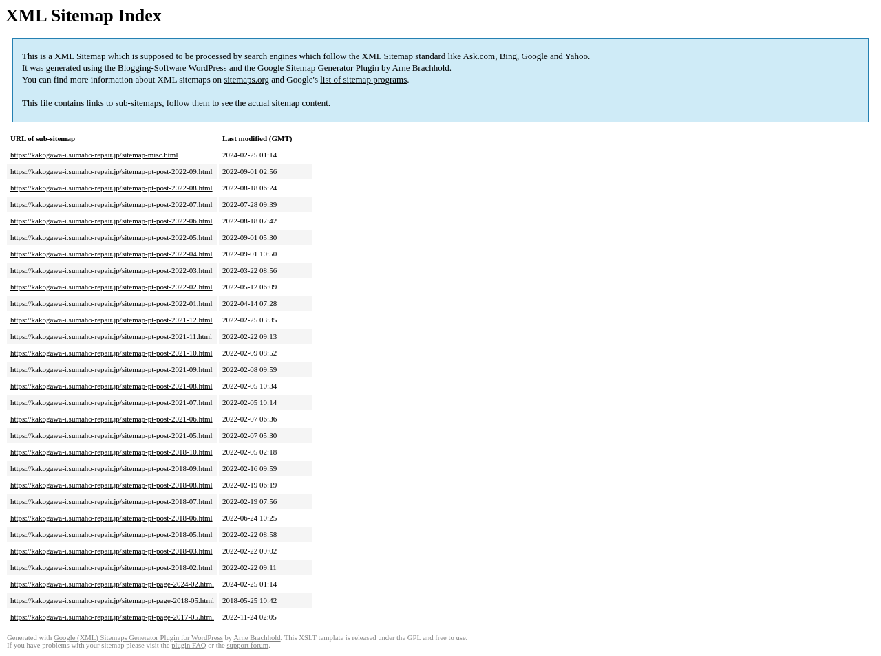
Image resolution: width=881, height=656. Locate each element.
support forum (247, 645)
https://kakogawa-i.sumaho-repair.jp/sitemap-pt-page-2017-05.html (112, 617)
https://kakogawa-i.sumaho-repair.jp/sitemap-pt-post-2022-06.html (111, 221)
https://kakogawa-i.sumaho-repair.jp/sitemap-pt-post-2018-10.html (111, 452)
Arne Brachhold (420, 68)
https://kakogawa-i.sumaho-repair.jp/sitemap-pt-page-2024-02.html (112, 584)
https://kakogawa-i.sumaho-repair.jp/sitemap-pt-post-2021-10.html (111, 353)
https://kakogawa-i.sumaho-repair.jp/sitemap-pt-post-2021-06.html (111, 419)
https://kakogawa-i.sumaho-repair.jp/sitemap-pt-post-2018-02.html (111, 567)
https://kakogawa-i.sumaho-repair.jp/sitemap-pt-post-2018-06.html (111, 518)
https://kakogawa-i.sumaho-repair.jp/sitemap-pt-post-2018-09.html (111, 468)
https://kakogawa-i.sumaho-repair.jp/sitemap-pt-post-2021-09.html (111, 369)
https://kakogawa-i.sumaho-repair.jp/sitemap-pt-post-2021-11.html (111, 336)
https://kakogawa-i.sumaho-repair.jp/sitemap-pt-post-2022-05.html (111, 237)
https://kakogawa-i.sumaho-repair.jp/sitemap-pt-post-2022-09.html (111, 171)
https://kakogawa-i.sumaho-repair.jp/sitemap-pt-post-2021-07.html (111, 402)
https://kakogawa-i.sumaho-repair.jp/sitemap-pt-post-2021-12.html (111, 320)
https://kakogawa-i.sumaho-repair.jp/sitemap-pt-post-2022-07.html (111, 204)
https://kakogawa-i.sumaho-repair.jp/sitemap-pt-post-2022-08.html (111, 188)
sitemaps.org (246, 79)
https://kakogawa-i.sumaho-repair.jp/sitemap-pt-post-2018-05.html (111, 534)
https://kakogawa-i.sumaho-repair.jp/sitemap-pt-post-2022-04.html (111, 254)
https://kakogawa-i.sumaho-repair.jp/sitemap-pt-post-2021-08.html (111, 386)
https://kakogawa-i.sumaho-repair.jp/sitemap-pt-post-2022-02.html (111, 287)
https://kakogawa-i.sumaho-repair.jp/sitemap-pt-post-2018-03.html (111, 551)
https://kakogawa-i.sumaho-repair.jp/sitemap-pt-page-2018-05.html (112, 600)
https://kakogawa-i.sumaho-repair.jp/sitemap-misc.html (94, 155)
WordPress (208, 68)
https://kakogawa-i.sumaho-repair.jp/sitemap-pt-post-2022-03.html (111, 270)
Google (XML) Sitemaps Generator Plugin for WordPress (138, 638)
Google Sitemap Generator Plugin (318, 68)
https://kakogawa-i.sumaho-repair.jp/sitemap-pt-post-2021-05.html (111, 435)
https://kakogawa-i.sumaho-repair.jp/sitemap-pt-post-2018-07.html (111, 501)
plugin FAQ (188, 645)
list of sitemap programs (363, 79)
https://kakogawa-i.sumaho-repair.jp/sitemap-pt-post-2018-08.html (111, 485)
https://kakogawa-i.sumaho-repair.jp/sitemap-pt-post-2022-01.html (111, 303)
